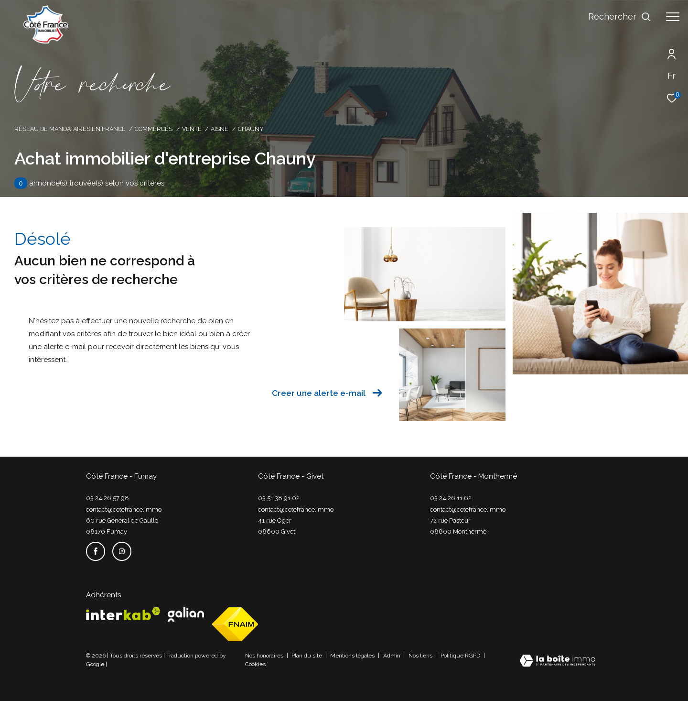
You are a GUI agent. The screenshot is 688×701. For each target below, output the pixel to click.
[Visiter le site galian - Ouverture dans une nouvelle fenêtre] (186, 614)
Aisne (219, 128)
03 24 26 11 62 (451, 498)
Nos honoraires (265, 655)
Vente (192, 128)
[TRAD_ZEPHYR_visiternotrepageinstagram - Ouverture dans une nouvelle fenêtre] (121, 551)
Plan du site (307, 655)
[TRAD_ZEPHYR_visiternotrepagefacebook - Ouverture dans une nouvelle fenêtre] (95, 551)
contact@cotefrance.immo (123, 509)
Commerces (153, 128)
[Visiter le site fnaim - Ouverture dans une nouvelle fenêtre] (235, 624)
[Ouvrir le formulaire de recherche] (619, 17)
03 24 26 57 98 (107, 498)
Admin (392, 655)
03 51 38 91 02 (279, 498)
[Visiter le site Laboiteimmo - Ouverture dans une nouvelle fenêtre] (557, 661)
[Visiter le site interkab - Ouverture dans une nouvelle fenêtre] (123, 613)
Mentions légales (353, 655)
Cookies (255, 664)
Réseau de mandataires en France (70, 128)
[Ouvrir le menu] (672, 16)
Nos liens (421, 655)
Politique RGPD (460, 655)
